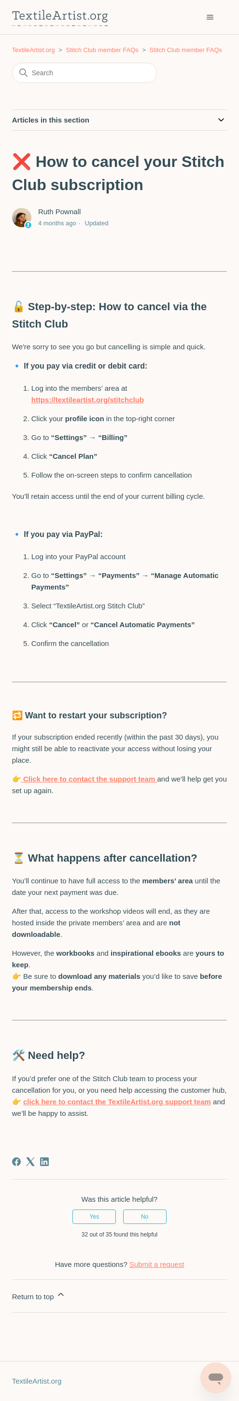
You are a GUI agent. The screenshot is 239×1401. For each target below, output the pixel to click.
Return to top (39, 1295)
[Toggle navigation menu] (210, 17)
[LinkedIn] (44, 1161)
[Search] (84, 72)
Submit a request (156, 1264)
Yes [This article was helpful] (94, 1216)
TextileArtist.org (33, 50)
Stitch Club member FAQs (102, 50)
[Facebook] (16, 1161)
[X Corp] (30, 1161)
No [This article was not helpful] (144, 1216)
